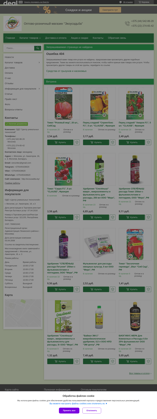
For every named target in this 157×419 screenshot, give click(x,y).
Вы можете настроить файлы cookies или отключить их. (77, 403)
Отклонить (91, 410)
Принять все (69, 410)
